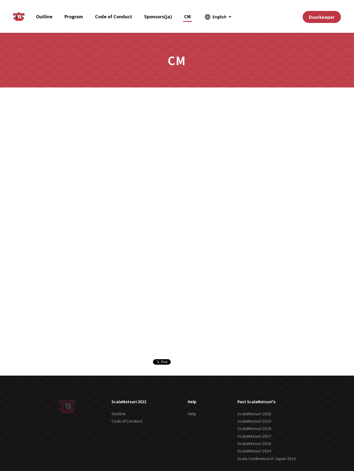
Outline (118, 413)
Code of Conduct (127, 421)
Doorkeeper (322, 17)
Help (192, 413)
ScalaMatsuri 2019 (254, 421)
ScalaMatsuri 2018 (254, 428)
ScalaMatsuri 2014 (254, 451)
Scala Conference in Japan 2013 (266, 458)
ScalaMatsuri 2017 (254, 436)
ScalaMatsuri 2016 (254, 443)
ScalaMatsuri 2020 (254, 413)
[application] (352, 469)
